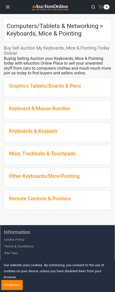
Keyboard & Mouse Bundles (39, 108)
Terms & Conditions (19, 246)
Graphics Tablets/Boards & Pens (45, 86)
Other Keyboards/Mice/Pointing (44, 176)
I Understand (12, 285)
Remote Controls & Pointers (40, 199)
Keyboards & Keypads (33, 131)
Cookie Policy (14, 239)
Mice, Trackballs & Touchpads (42, 154)
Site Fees (11, 253)
